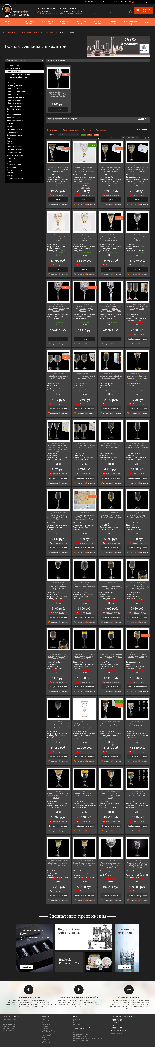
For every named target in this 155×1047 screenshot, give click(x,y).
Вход (137, 2)
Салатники (11, 158)
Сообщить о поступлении (137, 339)
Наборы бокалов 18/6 (15, 120)
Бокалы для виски (15, 86)
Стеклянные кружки (14, 149)
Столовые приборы (64, 22)
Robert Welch (46, 1035)
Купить (58, 109)
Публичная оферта (79, 1036)
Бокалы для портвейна (17, 91)
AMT (43, 1019)
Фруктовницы (12, 173)
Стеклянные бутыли (14, 129)
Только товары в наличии (97, 138)
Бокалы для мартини (16, 94)
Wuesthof (45, 1045)
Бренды (147, 22)
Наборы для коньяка (14, 112)
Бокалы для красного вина (20, 74)
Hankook (45, 1028)
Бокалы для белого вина (19, 77)
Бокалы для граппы (15, 88)
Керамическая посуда (28, 22)
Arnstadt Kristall (47, 1021)
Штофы (9, 126)
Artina (44, 1023)
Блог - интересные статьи (81, 1021)
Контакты (124, 2)
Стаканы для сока (14, 106)
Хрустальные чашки (14, 152)
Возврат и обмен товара (81, 1035)
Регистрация (146, 2)
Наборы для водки (14, 115)
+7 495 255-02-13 (118, 1025)
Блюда (9, 161)
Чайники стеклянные (15, 155)
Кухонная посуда (98, 22)
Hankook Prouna (47, 1030)
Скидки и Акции (105, 2)
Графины (10, 123)
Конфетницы (11, 167)
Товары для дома (113, 22)
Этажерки (10, 176)
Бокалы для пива (14, 100)
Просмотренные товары (81, 1040)
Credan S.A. (45, 1026)
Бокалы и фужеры (32, 32)
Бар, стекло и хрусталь (47, 22)
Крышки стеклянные (14, 164)
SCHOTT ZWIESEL (47, 1039)
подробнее (26, 967)
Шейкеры (10, 144)
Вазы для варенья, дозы (16, 170)
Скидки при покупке (60, 195)
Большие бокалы (16, 80)
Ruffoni (44, 1037)
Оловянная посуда (81, 22)
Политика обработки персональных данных (87, 1038)
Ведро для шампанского (16, 138)
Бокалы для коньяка (16, 97)
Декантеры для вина (14, 135)
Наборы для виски (14, 109)
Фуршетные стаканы (14, 146)
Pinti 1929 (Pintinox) (48, 1032)
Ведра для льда (12, 141)
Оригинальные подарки (130, 22)
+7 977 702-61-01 (118, 1020)
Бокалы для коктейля (16, 103)
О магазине (77, 1019)
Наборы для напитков (15, 118)
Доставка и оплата (90, 2)
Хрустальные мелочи (15, 178)
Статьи (116, 2)
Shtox (44, 1041)
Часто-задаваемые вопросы (82, 1023)
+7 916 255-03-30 (118, 1028)
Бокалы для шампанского (18, 83)
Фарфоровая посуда (9, 22)
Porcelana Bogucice (48, 1034)
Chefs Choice (46, 1025)
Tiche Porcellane (47, 1043)
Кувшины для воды (14, 132)
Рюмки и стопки (13, 65)
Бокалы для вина (47, 32)
